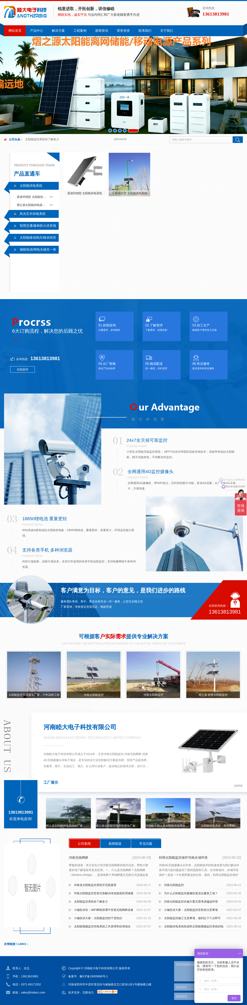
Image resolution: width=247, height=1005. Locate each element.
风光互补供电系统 (33, 213)
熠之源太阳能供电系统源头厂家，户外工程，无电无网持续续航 (118, 825)
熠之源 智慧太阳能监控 (213, 694)
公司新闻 (84, 843)
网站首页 (15, 30)
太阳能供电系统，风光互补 (218, 825)
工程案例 (79, 30)
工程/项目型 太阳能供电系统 (129, 193)
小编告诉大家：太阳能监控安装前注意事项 (191, 909)
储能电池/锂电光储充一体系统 (30, 250)
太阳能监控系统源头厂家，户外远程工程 (34, 694)
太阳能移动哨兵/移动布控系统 (30, 238)
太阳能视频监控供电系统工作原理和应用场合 (102, 926)
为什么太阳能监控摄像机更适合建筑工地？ (191, 893)
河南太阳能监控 (94, 694)
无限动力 (88, 992)
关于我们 (166, 30)
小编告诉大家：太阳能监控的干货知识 (98, 918)
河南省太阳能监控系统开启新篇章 (95, 885)
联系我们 (144, 30)
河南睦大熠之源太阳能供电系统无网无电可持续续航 (168, 825)
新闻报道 (115, 843)
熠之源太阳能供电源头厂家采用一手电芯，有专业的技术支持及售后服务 (32, 205)
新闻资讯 (101, 30)
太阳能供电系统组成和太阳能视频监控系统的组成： (194, 927)
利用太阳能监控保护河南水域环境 (183, 857)
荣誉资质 (123, 30)
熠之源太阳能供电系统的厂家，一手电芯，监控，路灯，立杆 (68, 825)
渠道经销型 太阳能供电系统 (32, 196)
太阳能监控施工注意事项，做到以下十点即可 (192, 918)
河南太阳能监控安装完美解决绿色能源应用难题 (103, 893)
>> (51, 196)
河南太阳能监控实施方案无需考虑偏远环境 (191, 901)
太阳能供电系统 (31, 185)
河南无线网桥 (78, 857)
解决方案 (58, 30)
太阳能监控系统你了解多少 (42, 139)
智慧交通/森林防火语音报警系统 (30, 227)
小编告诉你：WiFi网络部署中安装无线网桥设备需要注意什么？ (103, 911)
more (238, 785)
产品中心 (36, 30)
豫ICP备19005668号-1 (94, 976)
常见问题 (145, 843)
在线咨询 (22, 369)
